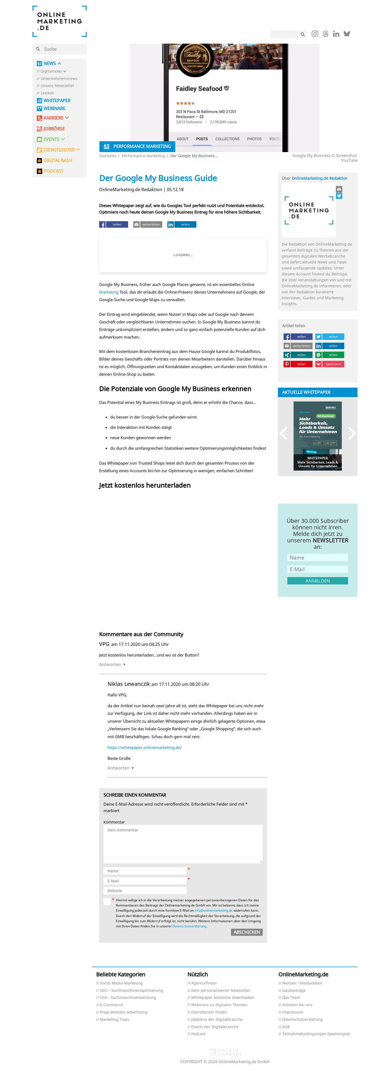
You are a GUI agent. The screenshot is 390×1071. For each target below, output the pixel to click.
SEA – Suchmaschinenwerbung (128, 997)
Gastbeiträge (294, 990)
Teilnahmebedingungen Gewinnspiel (316, 1034)
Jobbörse (54, 128)
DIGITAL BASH (58, 160)
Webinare (54, 108)
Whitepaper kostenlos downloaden (222, 997)
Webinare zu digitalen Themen (219, 1005)
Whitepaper (57, 100)
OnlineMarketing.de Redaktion (319, 178)
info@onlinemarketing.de (214, 910)
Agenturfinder (204, 983)
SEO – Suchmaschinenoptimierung (131, 990)
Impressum (292, 1012)
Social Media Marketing (121, 983)
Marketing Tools (114, 1019)
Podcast (198, 1034)
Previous (285, 433)
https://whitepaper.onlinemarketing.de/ (145, 747)
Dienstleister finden (209, 1012)
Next (349, 433)
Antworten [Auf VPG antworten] (110, 664)
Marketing (108, 292)
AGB (286, 1027)
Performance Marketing (143, 155)
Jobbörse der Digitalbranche (217, 1019)
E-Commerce (111, 1005)
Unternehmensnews (59, 78)
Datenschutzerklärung (189, 926)
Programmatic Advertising (124, 1012)
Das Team (291, 997)
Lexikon (47, 93)
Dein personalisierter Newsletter (221, 990)
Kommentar (114, 822)
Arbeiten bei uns (297, 1005)
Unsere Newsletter (57, 85)
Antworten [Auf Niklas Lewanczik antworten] (118, 768)
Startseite (107, 155)
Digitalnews (51, 71)
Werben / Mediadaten (302, 983)
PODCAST (53, 171)
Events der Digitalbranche (215, 1027)
